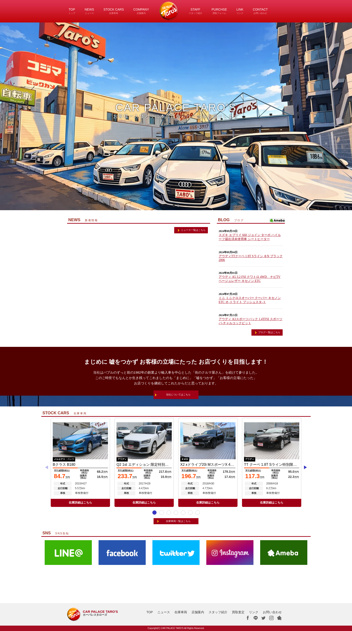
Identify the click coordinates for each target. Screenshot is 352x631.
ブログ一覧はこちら (269, 332)
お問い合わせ (272, 612)
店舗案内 (197, 612)
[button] (154, 512)
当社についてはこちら (178, 394)
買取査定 (238, 612)
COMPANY (141, 11)
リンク (253, 612)
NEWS (89, 11)
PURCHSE (219, 11)
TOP (71, 11)
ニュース (163, 612)
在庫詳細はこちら (80, 502)
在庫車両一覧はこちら (178, 521)
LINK (239, 11)
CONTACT (260, 11)
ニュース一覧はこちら (193, 230)
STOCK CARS (113, 11)
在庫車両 (180, 612)
